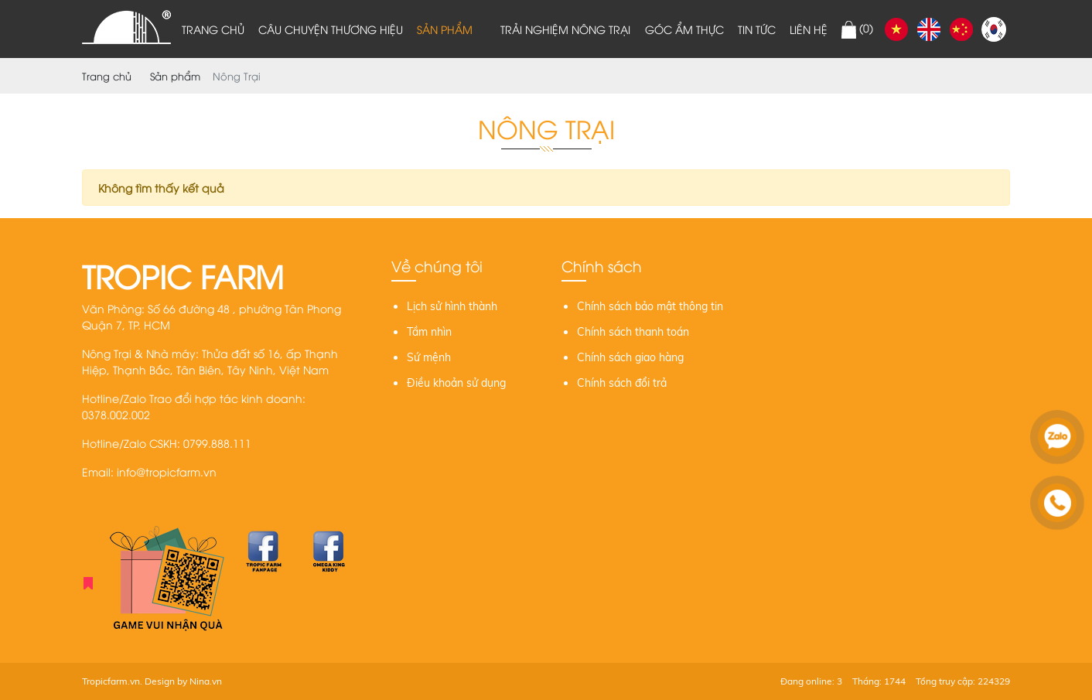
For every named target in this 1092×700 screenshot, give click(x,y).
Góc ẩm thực (684, 29)
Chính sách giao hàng (630, 357)
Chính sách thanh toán (633, 332)
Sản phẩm (445, 29)
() (857, 29)
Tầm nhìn (429, 332)
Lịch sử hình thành (452, 306)
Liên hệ (809, 29)
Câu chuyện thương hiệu (330, 29)
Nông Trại (237, 76)
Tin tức (757, 29)
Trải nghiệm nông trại (565, 29)
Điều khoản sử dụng (456, 383)
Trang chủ (213, 29)
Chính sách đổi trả (622, 383)
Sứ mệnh (429, 357)
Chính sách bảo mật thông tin (650, 306)
